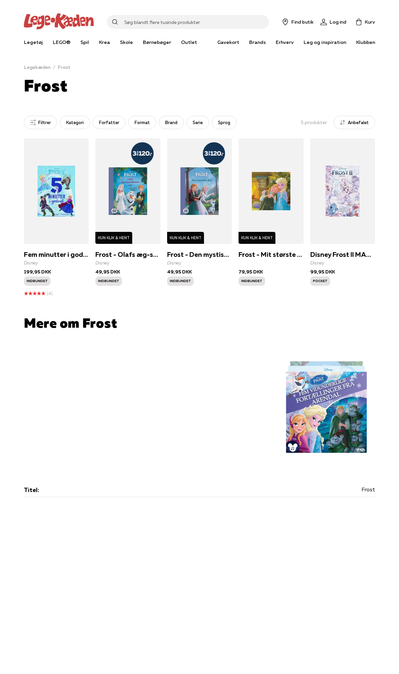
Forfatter (109, 122)
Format (142, 122)
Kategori (75, 122)
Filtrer (40, 122)
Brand (171, 122)
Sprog (224, 122)
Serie (198, 122)
